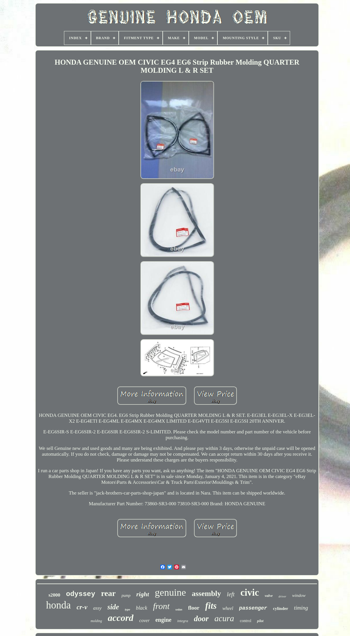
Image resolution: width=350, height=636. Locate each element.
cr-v (82, 607)
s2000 (54, 595)
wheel (227, 608)
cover (144, 620)
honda (58, 605)
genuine (170, 592)
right (142, 594)
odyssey (80, 594)
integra (182, 621)
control (245, 621)
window (299, 595)
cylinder (280, 608)
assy (97, 608)
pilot (260, 621)
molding (96, 621)
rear (108, 593)
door (201, 618)
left (231, 594)
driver (282, 596)
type (127, 609)
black (141, 608)
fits (211, 606)
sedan (178, 609)
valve (269, 595)
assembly (206, 593)
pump (126, 595)
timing (301, 608)
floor (193, 608)
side (113, 607)
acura (224, 618)
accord (120, 618)
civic (249, 592)
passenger (253, 608)
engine (163, 620)
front (161, 606)
